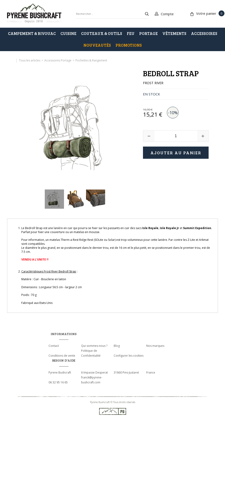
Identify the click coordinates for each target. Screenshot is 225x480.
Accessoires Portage (57, 60)
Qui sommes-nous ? (94, 346)
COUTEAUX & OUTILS (101, 33)
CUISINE (68, 33)
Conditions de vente (62, 356)
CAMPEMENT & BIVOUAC (32, 33)
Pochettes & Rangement (91, 60)
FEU (131, 33)
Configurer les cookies (128, 356)
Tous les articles (29, 60)
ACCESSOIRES (204, 33)
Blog (117, 346)
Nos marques (155, 346)
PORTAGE (148, 33)
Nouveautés (97, 45)
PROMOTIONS (129, 45)
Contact (54, 346)
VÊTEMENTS (174, 33)
